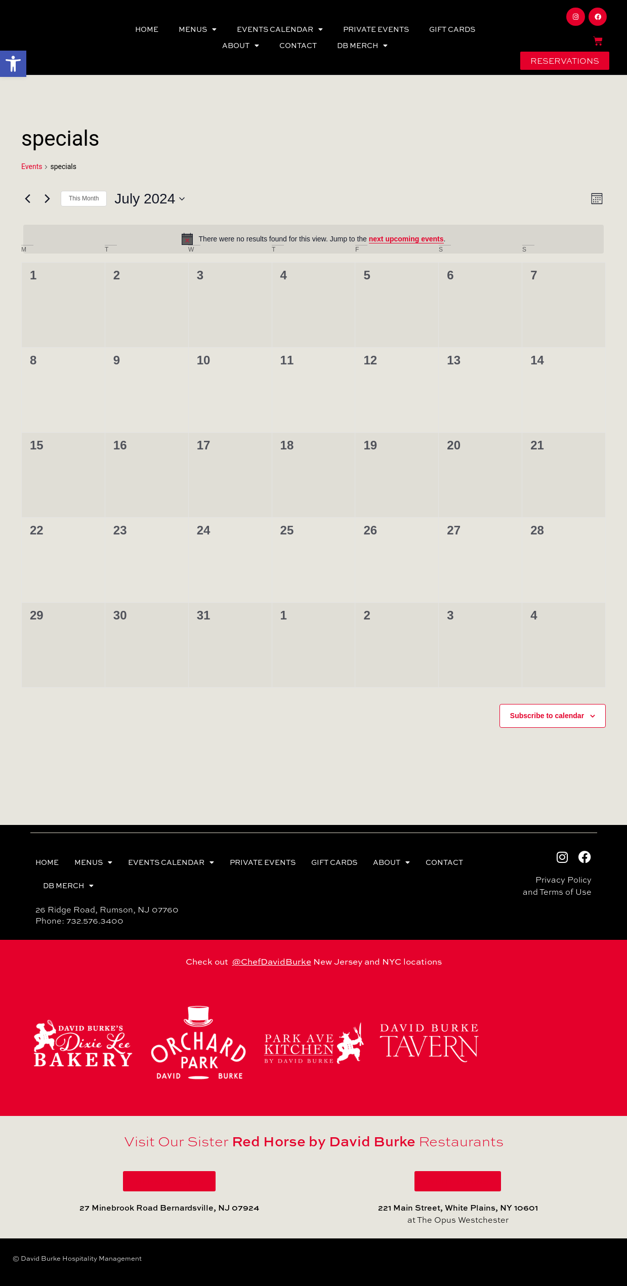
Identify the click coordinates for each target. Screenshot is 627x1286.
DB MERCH (362, 45)
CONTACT (298, 45)
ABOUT (240, 45)
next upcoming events (406, 239)
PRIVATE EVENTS (376, 29)
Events (31, 166)
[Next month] (47, 199)
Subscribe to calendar (547, 716)
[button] (13, 64)
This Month (84, 198)
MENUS (198, 29)
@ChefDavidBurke (271, 961)
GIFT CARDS (452, 29)
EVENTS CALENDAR (280, 29)
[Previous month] (27, 199)
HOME (146, 29)
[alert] (313, 239)
